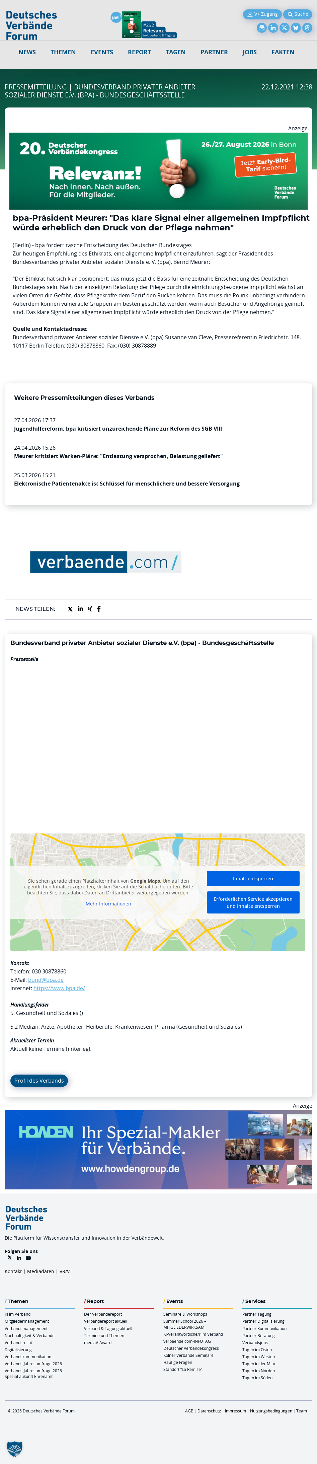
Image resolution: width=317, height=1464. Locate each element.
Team (301, 1410)
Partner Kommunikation (264, 1328)
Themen (63, 52)
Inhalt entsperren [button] (253, 878)
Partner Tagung (256, 1314)
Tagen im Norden (258, 1370)
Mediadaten (40, 1271)
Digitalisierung (18, 1349)
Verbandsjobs (255, 1342)
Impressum (235, 1410)
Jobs (250, 52)
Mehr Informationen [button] (108, 904)
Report (139, 52)
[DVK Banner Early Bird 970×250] (158, 136)
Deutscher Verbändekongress (191, 1348)
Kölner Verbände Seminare (188, 1355)
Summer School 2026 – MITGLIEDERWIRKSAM (184, 1323)
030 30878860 (49, 971)
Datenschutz (209, 1410)
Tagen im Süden (257, 1377)
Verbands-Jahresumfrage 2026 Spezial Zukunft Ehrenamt (33, 1373)
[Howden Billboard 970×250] (158, 1114)
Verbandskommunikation (28, 1356)
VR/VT (66, 1271)
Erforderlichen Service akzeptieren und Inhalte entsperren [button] (253, 902)
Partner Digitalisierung (263, 1321)
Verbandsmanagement (26, 1328)
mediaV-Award (97, 1342)
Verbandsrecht (18, 1342)
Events (102, 52)
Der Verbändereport (103, 1314)
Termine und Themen (104, 1335)
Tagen (176, 52)
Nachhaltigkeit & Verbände (30, 1335)
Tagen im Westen (258, 1356)
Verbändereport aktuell (105, 1321)
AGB (189, 1410)
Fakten (283, 52)
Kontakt (13, 1271)
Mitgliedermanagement (27, 1321)
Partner (214, 52)
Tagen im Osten (257, 1349)
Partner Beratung (258, 1335)
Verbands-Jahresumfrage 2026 (33, 1363)
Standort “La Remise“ (182, 1369)
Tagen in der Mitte (259, 1363)
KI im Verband (17, 1314)
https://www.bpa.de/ (59, 988)
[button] (14, 1449)
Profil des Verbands (39, 1080)
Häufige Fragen (177, 1362)
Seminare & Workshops (185, 1314)
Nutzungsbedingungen (271, 1410)
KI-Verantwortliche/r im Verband (193, 1334)
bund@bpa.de (46, 979)
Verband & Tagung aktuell (108, 1328)
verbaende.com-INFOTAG (187, 1341)
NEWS (27, 52)
